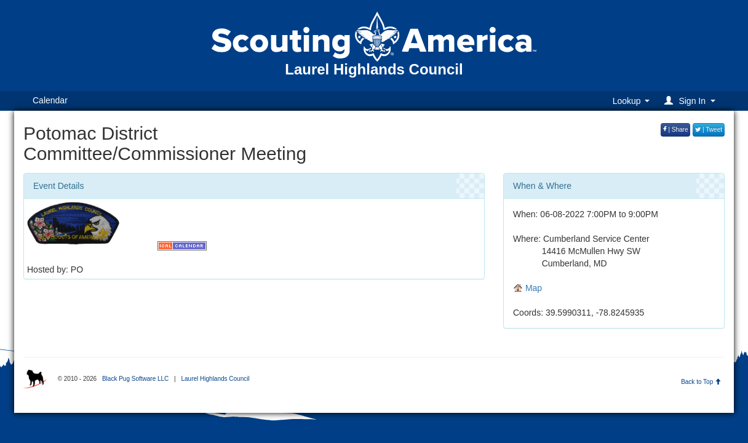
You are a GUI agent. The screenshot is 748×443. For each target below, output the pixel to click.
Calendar (50, 100)
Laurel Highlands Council (215, 378)
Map (527, 288)
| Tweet (708, 129)
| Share (675, 129)
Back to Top (701, 381)
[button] (692, 100)
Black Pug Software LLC (135, 378)
